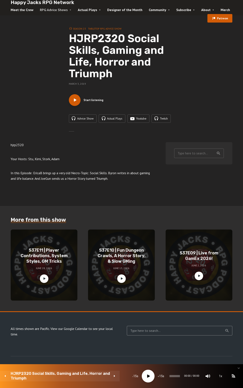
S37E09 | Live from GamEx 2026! (199, 265)
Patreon (222, 18)
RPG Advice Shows (54, 10)
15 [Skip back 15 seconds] (89, 376)
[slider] (138, 376)
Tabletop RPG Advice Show (105, 28)
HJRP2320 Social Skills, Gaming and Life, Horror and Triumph (41, 376)
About (206, 10)
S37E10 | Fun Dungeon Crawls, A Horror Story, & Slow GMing (121, 265)
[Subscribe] (206, 376)
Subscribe (183, 10)
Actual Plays (87, 10)
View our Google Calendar (69, 338)
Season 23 (79, 28)
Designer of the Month (124, 10)
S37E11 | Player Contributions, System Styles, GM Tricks (44, 265)
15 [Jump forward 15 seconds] (115, 376)
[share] (219, 376)
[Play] (102, 376)
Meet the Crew (22, 10)
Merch (225, 10)
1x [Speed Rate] (194, 376)
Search (218, 162)
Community (157, 10)
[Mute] (181, 376)
